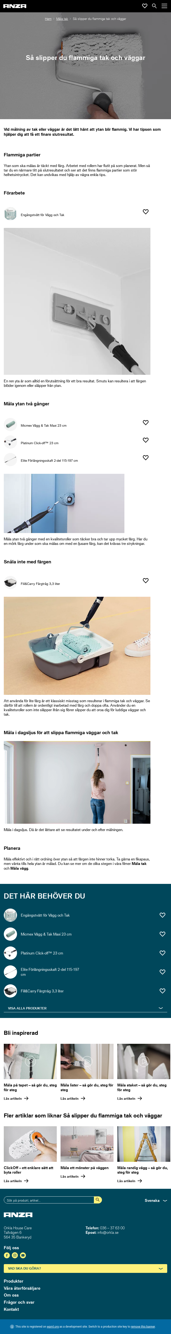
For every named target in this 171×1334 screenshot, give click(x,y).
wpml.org (53, 1326)
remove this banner (143, 1326)
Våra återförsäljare (22, 1288)
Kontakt (11, 1309)
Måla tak (62, 19)
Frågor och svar (19, 1302)
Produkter (13, 1281)
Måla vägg (18, 868)
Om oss (11, 1295)
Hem (48, 19)
